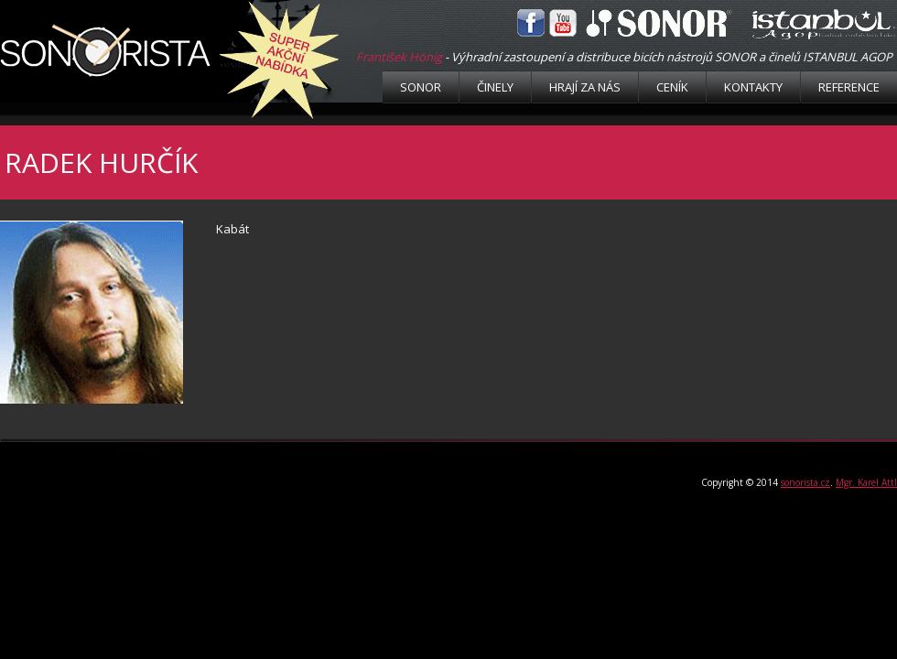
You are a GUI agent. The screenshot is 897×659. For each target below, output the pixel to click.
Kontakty (753, 87)
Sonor (420, 87)
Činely (495, 87)
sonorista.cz (805, 482)
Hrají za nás (585, 87)
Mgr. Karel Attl (866, 482)
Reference (849, 87)
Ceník (672, 87)
